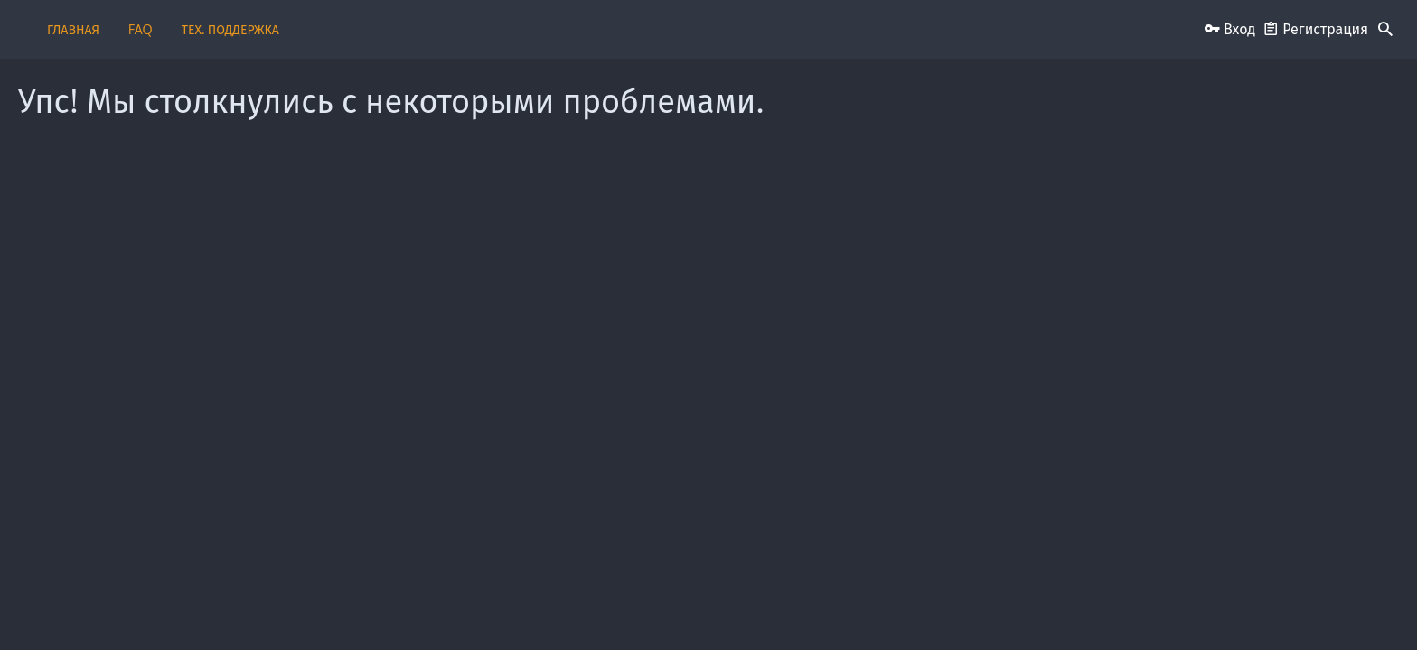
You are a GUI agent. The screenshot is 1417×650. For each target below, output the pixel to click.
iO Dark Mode (308, 607)
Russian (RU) (405, 607)
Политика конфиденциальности (1002, 607)
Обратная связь (593, 607)
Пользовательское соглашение (722, 607)
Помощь (1115, 607)
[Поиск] (1385, 30)
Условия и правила (860, 607)
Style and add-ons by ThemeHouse (314, 570)
